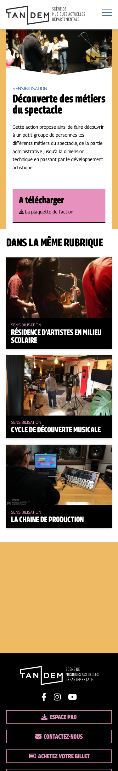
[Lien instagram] (57, 697)
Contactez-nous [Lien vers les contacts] (59, 736)
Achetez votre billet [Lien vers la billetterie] (59, 756)
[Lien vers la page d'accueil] (45, 16)
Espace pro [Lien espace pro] (59, 717)
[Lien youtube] (72, 697)
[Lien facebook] (44, 697)
